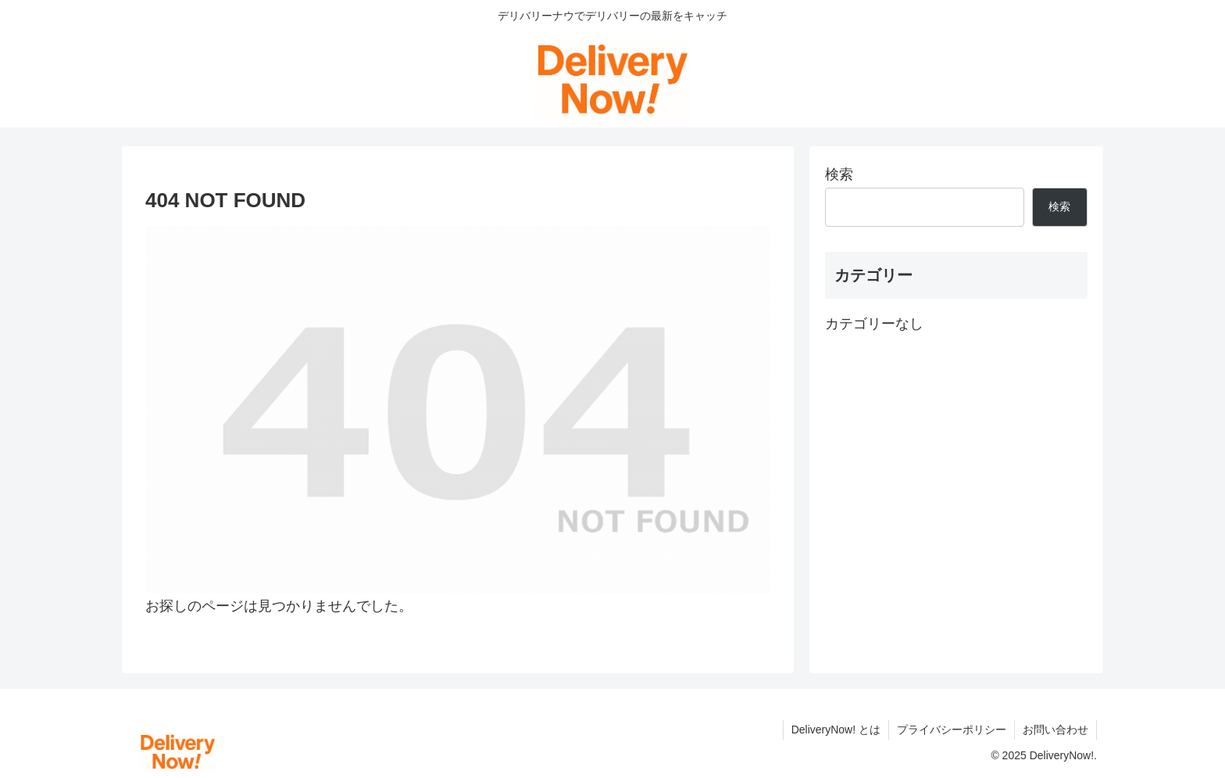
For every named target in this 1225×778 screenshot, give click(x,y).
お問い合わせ (1055, 729)
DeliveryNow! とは (835, 729)
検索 (839, 174)
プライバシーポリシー (951, 729)
